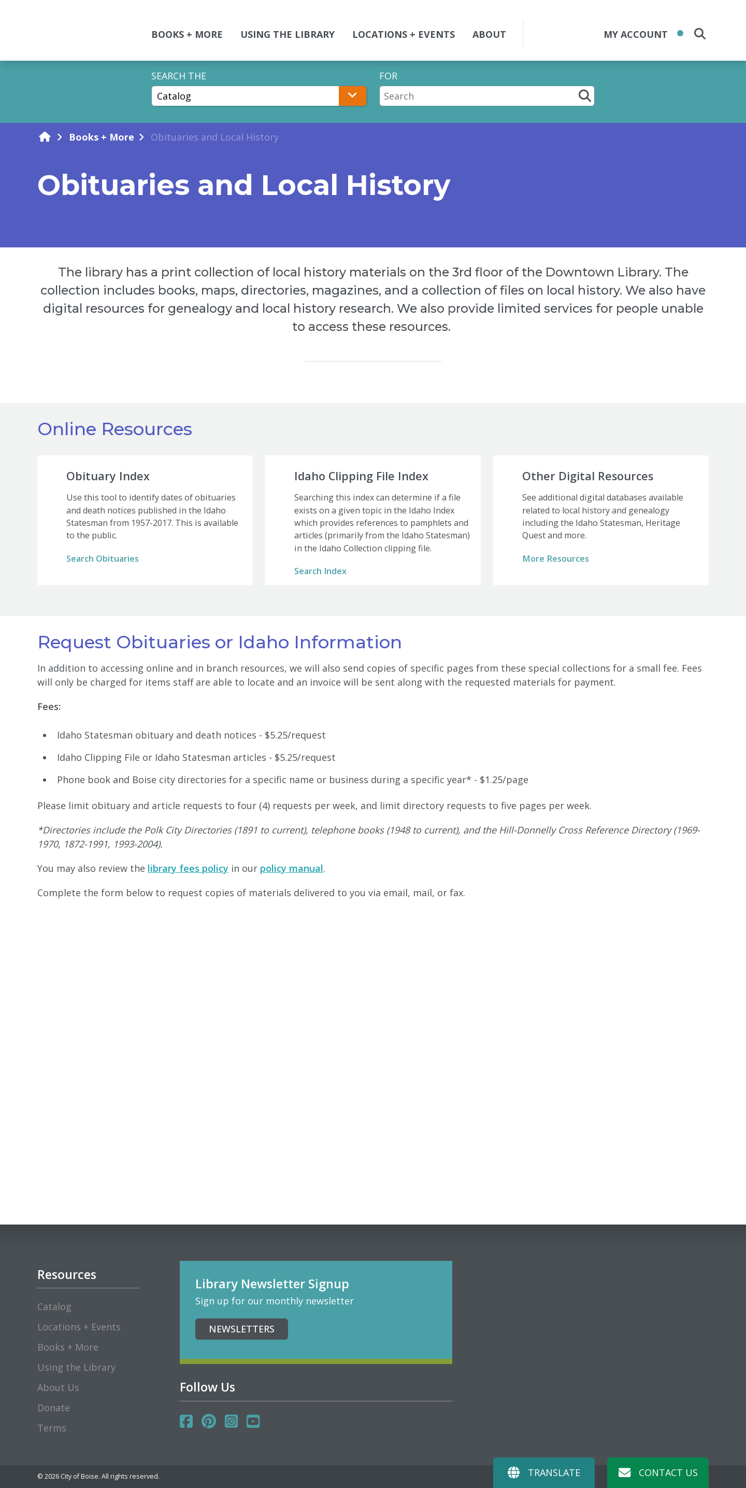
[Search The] (259, 96)
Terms (51, 1428)
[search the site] (700, 34)
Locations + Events (79, 1326)
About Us (58, 1387)
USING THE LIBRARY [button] (287, 34)
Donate (53, 1407)
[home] (44, 137)
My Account (636, 34)
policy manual (291, 868)
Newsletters (242, 1329)
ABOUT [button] (489, 34)
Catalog (54, 1306)
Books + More (101, 137)
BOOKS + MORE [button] (187, 34)
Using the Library (76, 1367)
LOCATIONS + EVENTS (403, 34)
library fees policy (188, 868)
